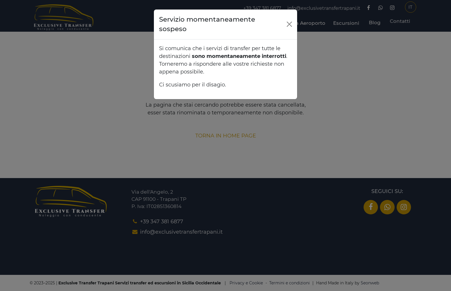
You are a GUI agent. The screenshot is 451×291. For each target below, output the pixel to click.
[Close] (289, 24)
